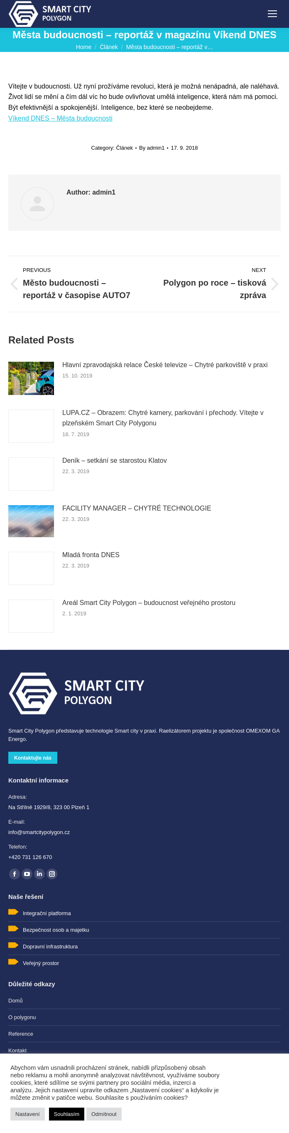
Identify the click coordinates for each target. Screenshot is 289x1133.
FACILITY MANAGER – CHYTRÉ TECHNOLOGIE (136, 508)
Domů (15, 1000)
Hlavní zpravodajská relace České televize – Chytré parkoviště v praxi (164, 364)
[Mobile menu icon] (272, 13)
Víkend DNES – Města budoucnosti (60, 118)
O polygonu (22, 1017)
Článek (124, 148)
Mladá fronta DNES (91, 554)
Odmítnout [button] (104, 1114)
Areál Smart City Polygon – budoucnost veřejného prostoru (148, 602)
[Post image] (31, 378)
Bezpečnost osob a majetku (56, 930)
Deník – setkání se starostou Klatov (114, 460)
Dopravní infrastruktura (50, 946)
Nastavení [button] (27, 1114)
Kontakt (17, 1050)
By (151, 148)
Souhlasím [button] (66, 1114)
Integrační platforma (47, 913)
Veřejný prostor (41, 963)
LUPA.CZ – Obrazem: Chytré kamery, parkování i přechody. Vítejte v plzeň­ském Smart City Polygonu (163, 418)
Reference (20, 1034)
